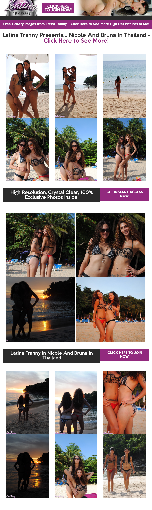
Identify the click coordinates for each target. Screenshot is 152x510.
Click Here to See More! (76, 41)
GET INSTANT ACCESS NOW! (124, 194)
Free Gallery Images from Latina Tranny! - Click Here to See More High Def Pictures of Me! (76, 24)
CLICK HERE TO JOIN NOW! (124, 355)
